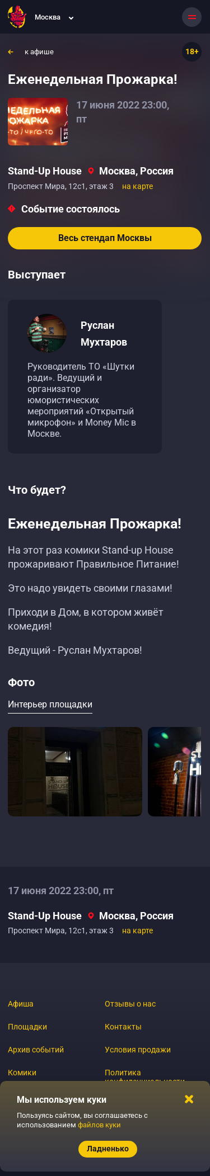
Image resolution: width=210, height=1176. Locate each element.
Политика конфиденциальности (145, 1077)
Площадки (27, 1026)
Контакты (123, 1026)
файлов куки (99, 1125)
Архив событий (36, 1049)
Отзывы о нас (130, 1003)
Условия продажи (138, 1049)
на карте (137, 186)
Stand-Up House (45, 171)
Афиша (21, 1003)
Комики (22, 1072)
